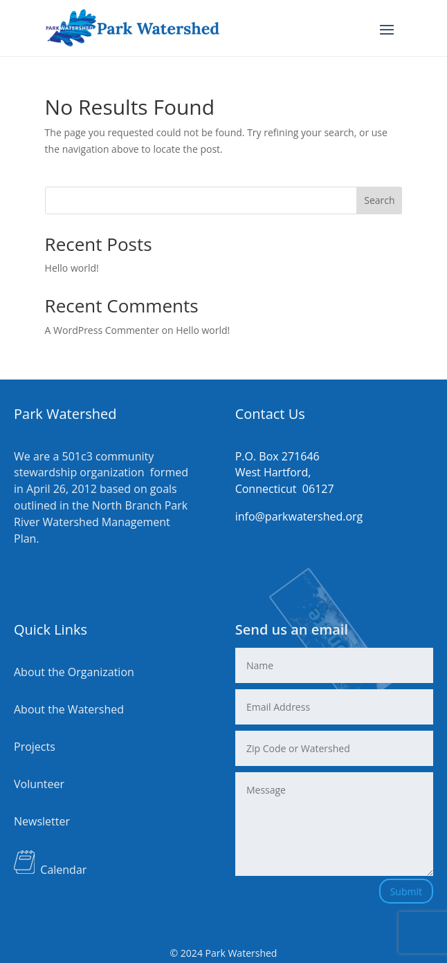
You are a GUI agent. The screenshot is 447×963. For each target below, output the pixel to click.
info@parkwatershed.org (299, 516)
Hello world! (72, 267)
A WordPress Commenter (102, 330)
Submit (406, 891)
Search (379, 200)
